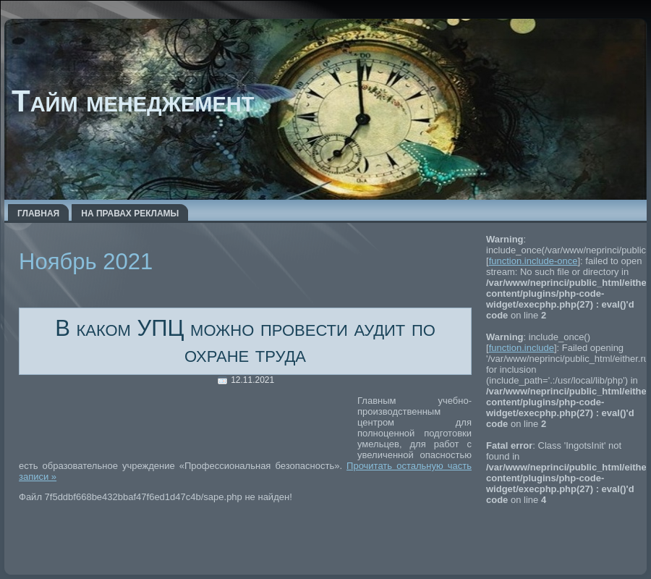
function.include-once (533, 260)
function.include (521, 347)
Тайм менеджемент (133, 101)
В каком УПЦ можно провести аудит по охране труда (245, 341)
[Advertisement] (188, 426)
